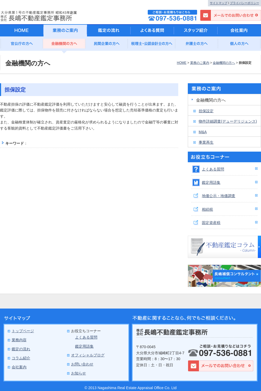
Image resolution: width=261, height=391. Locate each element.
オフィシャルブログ (88, 355)
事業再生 (206, 142)
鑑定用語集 (211, 182)
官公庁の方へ (22, 45)
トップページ (23, 331)
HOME (181, 63)
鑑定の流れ (108, 30)
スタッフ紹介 (196, 30)
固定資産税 (211, 223)
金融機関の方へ (64, 45)
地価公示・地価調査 (218, 196)
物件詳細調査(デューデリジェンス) (228, 121)
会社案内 (239, 30)
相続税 (207, 209)
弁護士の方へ (197, 45)
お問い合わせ (82, 364)
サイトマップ (218, 3)
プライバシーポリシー (244, 3)
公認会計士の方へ (152, 45)
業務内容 (19, 340)
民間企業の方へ (106, 45)
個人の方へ (239, 45)
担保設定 (206, 111)
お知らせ (78, 373)
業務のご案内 (199, 63)
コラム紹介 (21, 358)
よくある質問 (213, 169)
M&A (203, 132)
